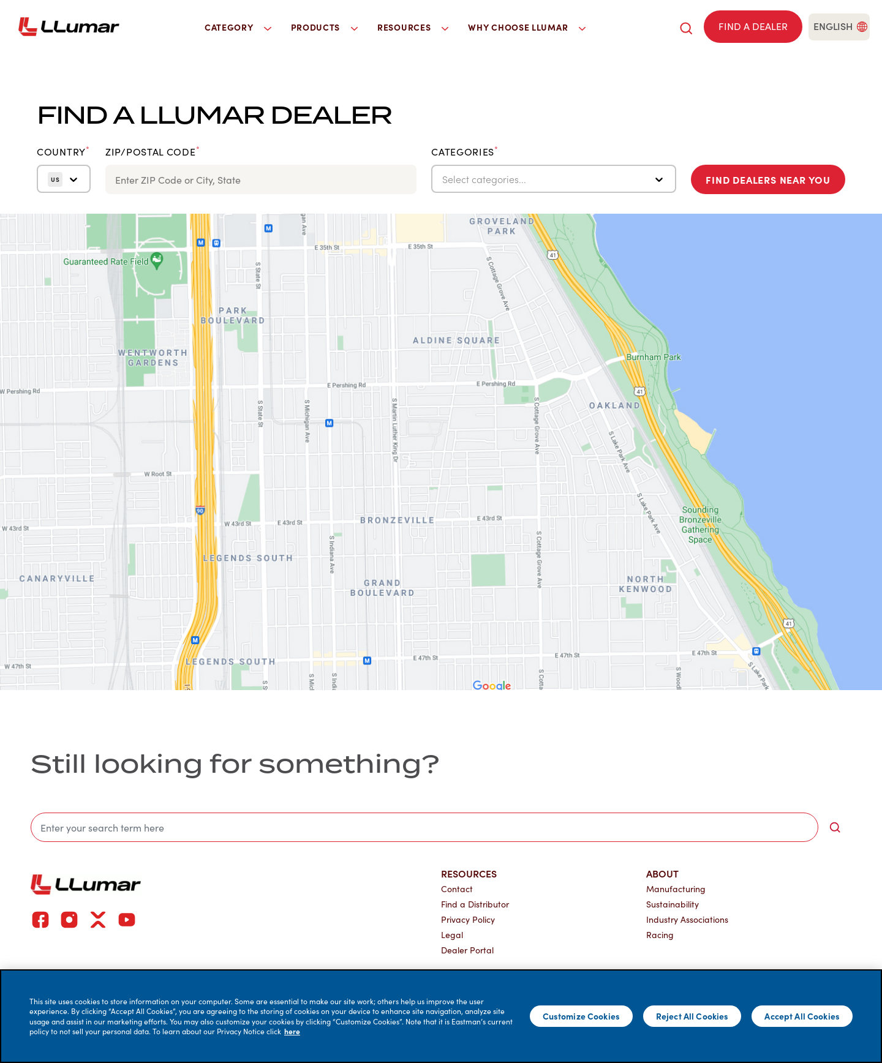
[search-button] (834, 827)
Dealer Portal (467, 950)
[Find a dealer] (753, 26)
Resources (469, 873)
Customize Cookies (581, 1016)
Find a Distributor (475, 904)
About (662, 873)
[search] (686, 26)
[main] (441, 1016)
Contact (457, 889)
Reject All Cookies (692, 1016)
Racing (660, 935)
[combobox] (443, 179)
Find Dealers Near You (768, 179)
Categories (465, 151)
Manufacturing (676, 889)
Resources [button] (412, 27)
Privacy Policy (468, 919)
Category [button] (238, 27)
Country (63, 151)
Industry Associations (687, 919)
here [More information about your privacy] (292, 1031)
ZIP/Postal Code (152, 151)
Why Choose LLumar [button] (527, 27)
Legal (452, 935)
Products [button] (324, 27)
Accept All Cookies (802, 1016)
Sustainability (672, 904)
